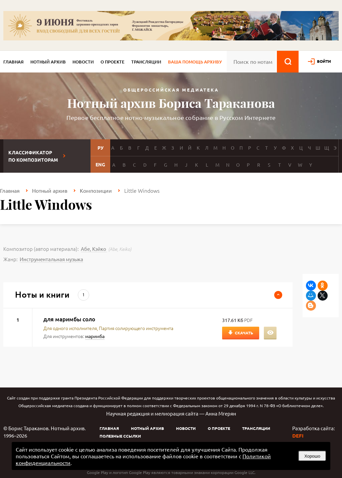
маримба (95, 336)
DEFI (298, 435)
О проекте (113, 62)
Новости (83, 62)
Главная (13, 62)
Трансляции (146, 62)
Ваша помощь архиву (195, 62)
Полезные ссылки (120, 436)
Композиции (96, 190)
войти (324, 61)
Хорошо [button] (312, 456)
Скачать (244, 332)
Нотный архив (48, 62)
